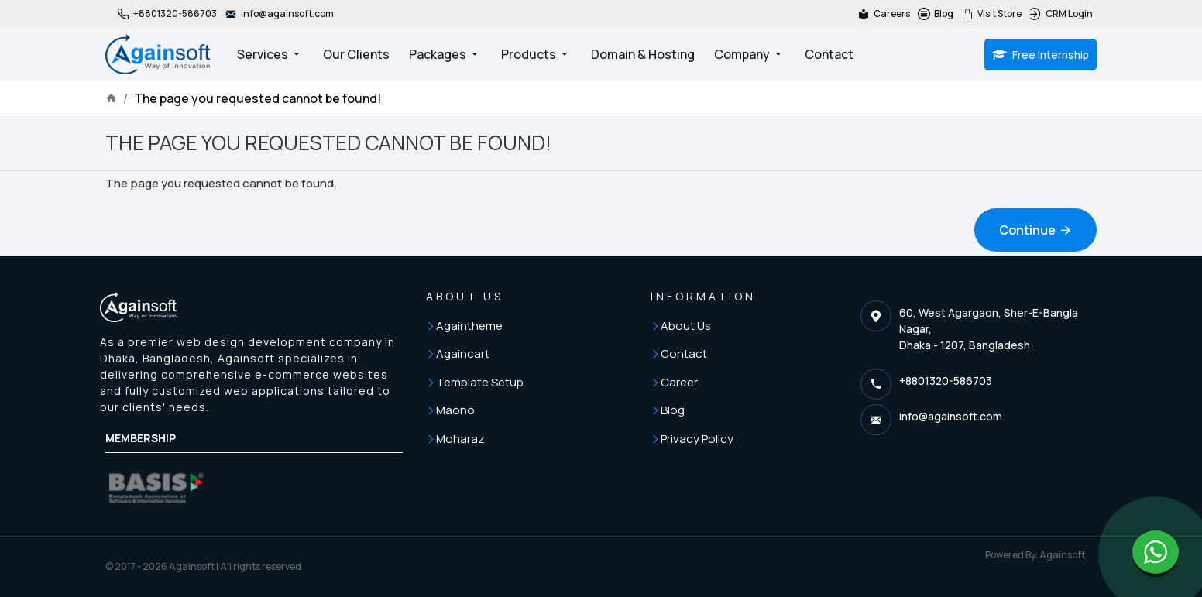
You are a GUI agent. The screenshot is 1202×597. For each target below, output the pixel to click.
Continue (1027, 229)
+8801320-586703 (945, 380)
